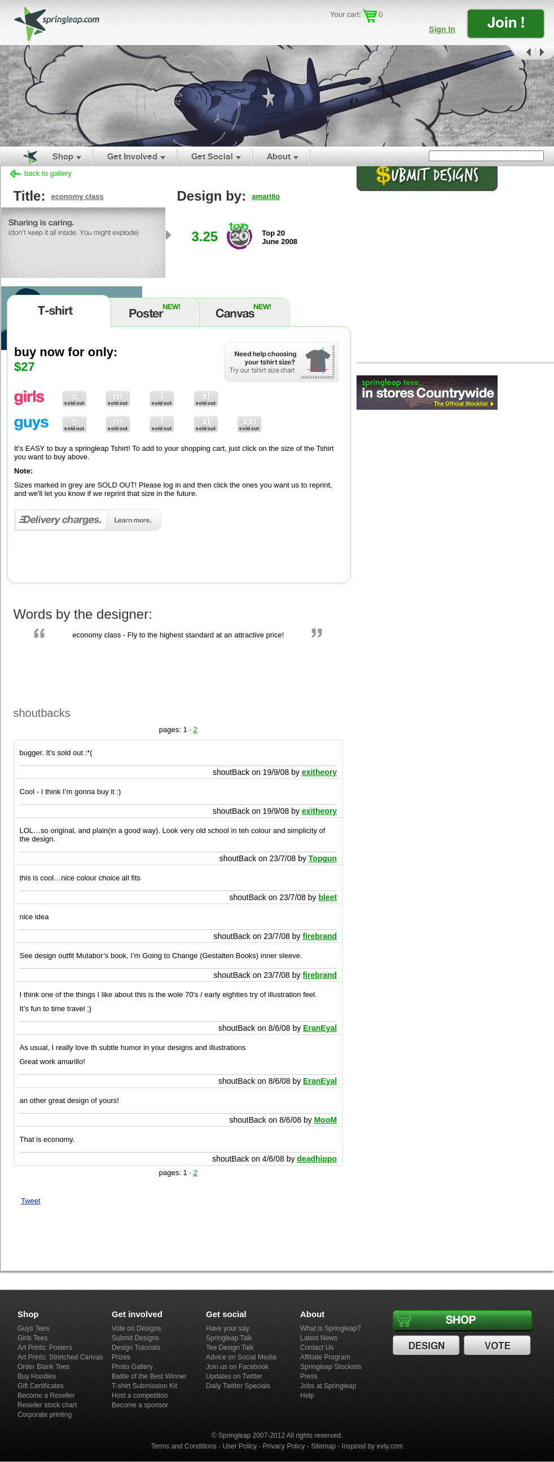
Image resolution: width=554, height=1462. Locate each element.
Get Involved (132, 156)
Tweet (31, 1201)
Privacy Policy (284, 1446)
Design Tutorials (136, 1348)
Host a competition (140, 1395)
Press (309, 1376)
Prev (520, 52)
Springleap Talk (229, 1338)
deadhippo (317, 1158)
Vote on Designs (136, 1328)
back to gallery (48, 173)
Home (23, 157)
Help (307, 1395)
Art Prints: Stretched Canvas (60, 1357)
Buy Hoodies (36, 1376)
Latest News (318, 1338)
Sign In (442, 29)
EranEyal (320, 1028)
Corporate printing (44, 1415)
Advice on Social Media (241, 1357)
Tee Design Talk (230, 1348)
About (279, 156)
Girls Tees (32, 1338)
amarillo (266, 196)
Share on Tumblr (67, 1225)
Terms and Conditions (184, 1446)
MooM (325, 1119)
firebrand (319, 936)
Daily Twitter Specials (238, 1386)
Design (428, 1346)
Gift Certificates (40, 1386)
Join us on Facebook (237, 1367)
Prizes (121, 1357)
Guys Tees (33, 1328)
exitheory (319, 772)
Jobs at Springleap (328, 1386)
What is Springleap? (330, 1328)
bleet (327, 897)
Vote (499, 1346)
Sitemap (323, 1446)
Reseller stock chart (47, 1405)
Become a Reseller (45, 1395)
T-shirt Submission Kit (144, 1386)
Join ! (506, 22)
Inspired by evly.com (372, 1446)
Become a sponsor (140, 1405)
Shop (62, 156)
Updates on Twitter (234, 1376)
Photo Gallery (132, 1367)
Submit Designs (135, 1338)
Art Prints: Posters (44, 1348)
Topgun (323, 858)
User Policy (239, 1446)
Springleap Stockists (331, 1367)
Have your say (227, 1328)
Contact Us (316, 1348)
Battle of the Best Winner (149, 1376)
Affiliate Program (325, 1357)
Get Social (212, 156)
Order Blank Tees (43, 1367)
